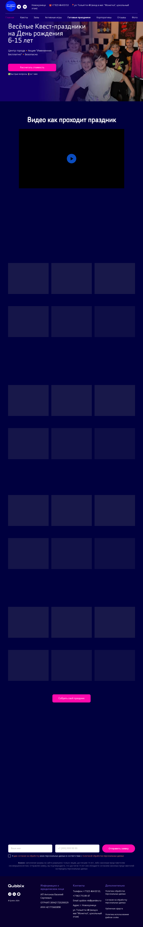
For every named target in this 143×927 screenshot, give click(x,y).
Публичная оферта (114, 908)
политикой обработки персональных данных (103, 856)
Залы (36, 17)
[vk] (25, 7)
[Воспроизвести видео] (71, 158)
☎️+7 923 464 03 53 (59, 5)
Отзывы (121, 17)
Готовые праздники (79, 17)
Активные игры (53, 17)
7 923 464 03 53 (92, 891)
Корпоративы (104, 17)
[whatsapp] (18, 894)
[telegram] (19, 7)
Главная (9, 17)
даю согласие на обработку (26, 856)
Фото (135, 17)
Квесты (24, 17)
